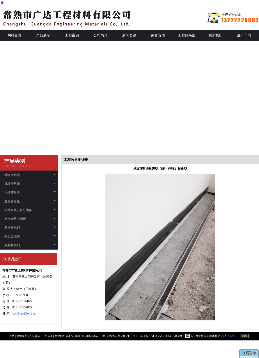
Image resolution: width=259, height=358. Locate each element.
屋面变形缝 (30, 201)
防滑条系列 (30, 227)
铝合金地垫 (30, 236)
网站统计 (232, 336)
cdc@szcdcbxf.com (24, 313)
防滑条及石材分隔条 (30, 210)
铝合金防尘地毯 (30, 219)
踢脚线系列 (30, 245)
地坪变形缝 (30, 175)
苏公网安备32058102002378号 (206, 336)
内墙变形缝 (30, 192)
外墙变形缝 (30, 183)
